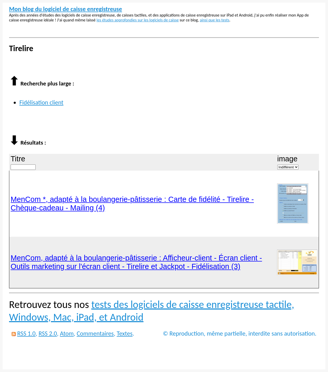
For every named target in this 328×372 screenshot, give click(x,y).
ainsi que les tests (214, 20)
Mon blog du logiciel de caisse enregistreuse (65, 9)
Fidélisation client (41, 102)
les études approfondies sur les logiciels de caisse (137, 20)
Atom (67, 333)
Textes (125, 333)
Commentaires (95, 333)
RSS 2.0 (48, 333)
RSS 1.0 (26, 333)
